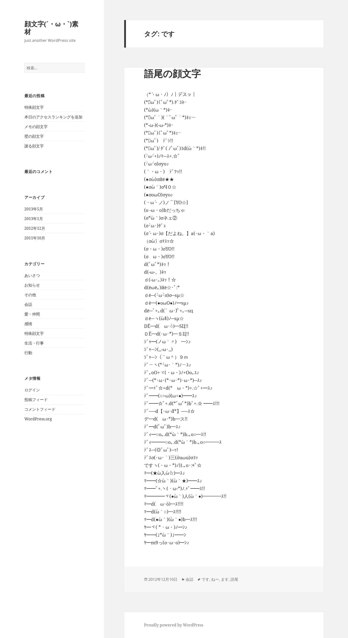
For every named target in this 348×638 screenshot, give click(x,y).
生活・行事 (34, 343)
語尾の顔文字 (172, 73)
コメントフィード (39, 409)
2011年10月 (34, 238)
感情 (28, 323)
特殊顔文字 (34, 107)
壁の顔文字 (34, 136)
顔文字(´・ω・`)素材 (51, 27)
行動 (28, 352)
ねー (215, 579)
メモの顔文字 (36, 126)
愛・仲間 (32, 314)
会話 (28, 304)
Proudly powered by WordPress (173, 625)
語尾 (234, 579)
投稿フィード (36, 399)
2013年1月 (33, 218)
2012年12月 (34, 228)
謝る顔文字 (34, 146)
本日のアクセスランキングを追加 (53, 117)
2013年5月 (33, 209)
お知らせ (32, 285)
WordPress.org (38, 419)
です (205, 579)
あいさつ (32, 275)
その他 (30, 294)
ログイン (32, 390)
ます (225, 579)
